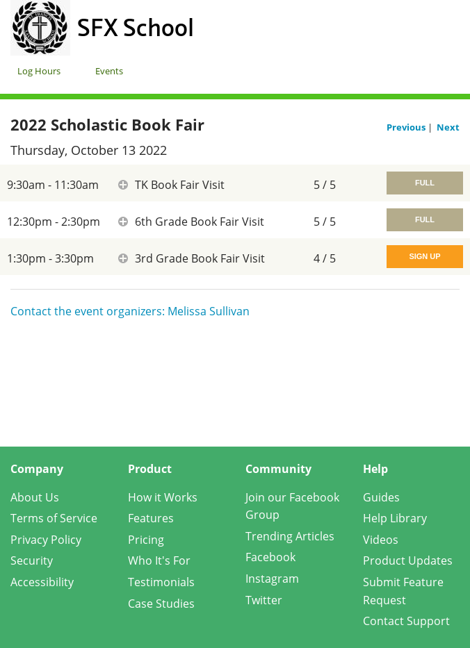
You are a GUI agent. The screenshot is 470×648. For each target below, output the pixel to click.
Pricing (146, 539)
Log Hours (38, 71)
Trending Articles (289, 536)
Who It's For (159, 560)
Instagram (272, 578)
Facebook (270, 557)
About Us (34, 497)
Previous (407, 127)
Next (448, 127)
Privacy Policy (45, 539)
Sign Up (424, 256)
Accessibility (42, 582)
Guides (381, 497)
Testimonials (161, 582)
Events (109, 71)
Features (151, 518)
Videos (380, 539)
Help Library (395, 518)
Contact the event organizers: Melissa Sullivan (130, 311)
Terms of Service (53, 518)
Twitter (263, 600)
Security (31, 560)
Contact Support (406, 621)
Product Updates (408, 560)
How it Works (162, 497)
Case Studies (161, 603)
